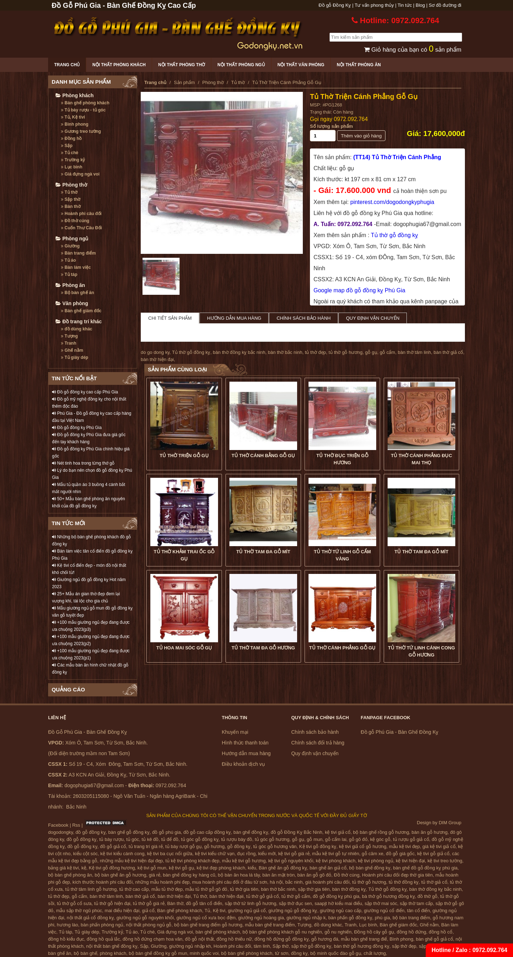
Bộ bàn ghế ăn (77, 292)
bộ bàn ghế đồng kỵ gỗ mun (158, 953)
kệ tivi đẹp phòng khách (221, 867)
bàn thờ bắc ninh (285, 352)
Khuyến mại (235, 732)
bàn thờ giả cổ (448, 352)
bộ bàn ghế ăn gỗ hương (120, 875)
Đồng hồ (71, 138)
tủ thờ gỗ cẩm (295, 896)
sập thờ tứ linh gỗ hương (250, 903)
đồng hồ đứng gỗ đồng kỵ (282, 939)
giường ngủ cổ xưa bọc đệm (205, 917)
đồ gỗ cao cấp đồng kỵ (207, 832)
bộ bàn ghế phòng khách (247, 953)
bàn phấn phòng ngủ (102, 924)
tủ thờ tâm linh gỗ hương (90, 889)
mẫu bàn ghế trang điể (364, 939)
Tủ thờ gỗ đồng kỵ (394, 235)
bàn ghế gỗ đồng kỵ (129, 832)
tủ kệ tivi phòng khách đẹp (192, 860)
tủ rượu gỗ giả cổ (411, 839)
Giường (70, 246)
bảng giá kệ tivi (63, 867)
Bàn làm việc (76, 267)
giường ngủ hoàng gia (261, 917)
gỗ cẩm (387, 352)
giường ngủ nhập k (306, 917)
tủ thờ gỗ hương (345, 352)
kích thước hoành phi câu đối (103, 882)
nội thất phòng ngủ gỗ (149, 924)
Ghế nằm (72, 350)
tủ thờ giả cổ (434, 882)
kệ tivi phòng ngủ (375, 860)
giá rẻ (154, 875)
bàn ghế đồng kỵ (250, 832)
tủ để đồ (169, 839)
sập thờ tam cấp (416, 903)
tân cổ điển (418, 910)
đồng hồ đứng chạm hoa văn (152, 939)
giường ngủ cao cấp (341, 910)
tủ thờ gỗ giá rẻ (149, 903)
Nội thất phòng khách (119, 64)
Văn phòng (72, 303)
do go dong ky (155, 352)
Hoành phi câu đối (81, 213)
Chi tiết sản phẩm (170, 318)
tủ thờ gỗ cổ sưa (74, 903)
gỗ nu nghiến (338, 932)
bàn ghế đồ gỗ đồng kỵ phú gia (425, 867)
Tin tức (405, 5)
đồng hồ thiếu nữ (234, 939)
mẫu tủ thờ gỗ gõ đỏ (206, 889)
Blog (420, 5)
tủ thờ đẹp (315, 352)
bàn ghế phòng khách (218, 932)
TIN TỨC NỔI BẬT (74, 378)
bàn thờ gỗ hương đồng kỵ (361, 946)
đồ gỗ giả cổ (113, 846)
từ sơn (282, 953)
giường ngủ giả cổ (247, 910)
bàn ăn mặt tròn (278, 875)
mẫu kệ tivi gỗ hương (244, 860)
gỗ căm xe (372, 853)
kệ (84, 867)
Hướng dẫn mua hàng (234, 318)
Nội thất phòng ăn (359, 64)
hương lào (67, 924)
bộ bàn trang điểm (411, 917)
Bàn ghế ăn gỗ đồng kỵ (283, 867)
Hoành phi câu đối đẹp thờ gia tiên (397, 875)
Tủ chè (69, 152)
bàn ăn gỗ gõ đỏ (314, 875)
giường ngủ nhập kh (190, 946)
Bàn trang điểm (78, 253)
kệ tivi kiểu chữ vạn (214, 853)
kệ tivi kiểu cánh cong (122, 853)
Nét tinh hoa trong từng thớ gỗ (83, 463)
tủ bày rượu (111, 839)
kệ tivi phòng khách (336, 860)
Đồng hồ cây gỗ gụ (374, 932)
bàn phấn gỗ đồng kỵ (350, 917)
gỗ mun (314, 839)
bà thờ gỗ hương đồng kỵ (388, 896)
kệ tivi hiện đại (410, 860)
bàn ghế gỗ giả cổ (434, 939)
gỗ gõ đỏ (358, 839)
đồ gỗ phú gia (166, 832)
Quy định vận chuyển (372, 318)
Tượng (69, 336)
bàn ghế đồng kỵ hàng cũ (189, 875)
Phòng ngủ (72, 238)
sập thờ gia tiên (314, 889)
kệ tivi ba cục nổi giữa (169, 853)
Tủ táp (69, 274)
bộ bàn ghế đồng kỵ (369, 867)
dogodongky (60, 832)
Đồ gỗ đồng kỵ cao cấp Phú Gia (85, 391)
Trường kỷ (73, 159)
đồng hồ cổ (440, 932)
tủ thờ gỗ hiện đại (112, 903)
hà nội (276, 882)
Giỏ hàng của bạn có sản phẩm (412, 49)
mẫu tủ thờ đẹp (167, 889)
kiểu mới (267, 853)
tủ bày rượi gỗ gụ (183, 846)
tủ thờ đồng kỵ (404, 882)
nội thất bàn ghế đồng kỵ (112, 946)
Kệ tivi (219, 910)
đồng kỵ (299, 953)
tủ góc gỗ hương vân (275, 846)
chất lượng (375, 953)
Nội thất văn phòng (301, 64)
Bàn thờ (71, 206)
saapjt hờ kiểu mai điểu (338, 903)
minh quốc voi (204, 953)
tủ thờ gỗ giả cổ (262, 896)
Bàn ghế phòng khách (85, 102)
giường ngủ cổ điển (384, 910)
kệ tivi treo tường (445, 860)
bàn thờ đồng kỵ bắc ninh (239, 352)
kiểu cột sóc (85, 853)
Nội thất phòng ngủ (241, 64)
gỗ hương (214, 846)
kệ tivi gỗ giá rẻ (294, 853)
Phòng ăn (70, 285)
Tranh (68, 343)
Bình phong (74, 124)
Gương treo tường (81, 131)
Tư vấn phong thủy (374, 5)
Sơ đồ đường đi (445, 5)
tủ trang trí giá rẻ (146, 846)
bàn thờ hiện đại (157, 359)
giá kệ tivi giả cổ (439, 846)
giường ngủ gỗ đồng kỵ (293, 910)
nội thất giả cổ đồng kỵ (90, 917)
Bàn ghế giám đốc (81, 310)
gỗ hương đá (324, 939)
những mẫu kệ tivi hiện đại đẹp (131, 860)
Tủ (207, 910)
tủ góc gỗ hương (272, 839)
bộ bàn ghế (85, 953)
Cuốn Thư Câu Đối (81, 227)
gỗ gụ (371, 352)
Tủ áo (68, 260)
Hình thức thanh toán (245, 743)
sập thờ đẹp (404, 946)
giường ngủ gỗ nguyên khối (145, 917)
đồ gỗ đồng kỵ (91, 832)
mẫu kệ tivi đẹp (404, 846)
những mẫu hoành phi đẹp (162, 882)
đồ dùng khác (76, 328)
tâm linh (262, 946)
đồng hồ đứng (411, 932)
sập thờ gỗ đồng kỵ (311, 946)
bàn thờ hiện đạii (226, 896)
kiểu (252, 867)
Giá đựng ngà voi (80, 174)
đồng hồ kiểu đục (66, 939)
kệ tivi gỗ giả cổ (433, 853)
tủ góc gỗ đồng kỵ (199, 839)
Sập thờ (70, 199)
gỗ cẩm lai (335, 839)
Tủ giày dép (74, 357)
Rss (76, 825)
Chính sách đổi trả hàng (317, 743)
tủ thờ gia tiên (244, 889)
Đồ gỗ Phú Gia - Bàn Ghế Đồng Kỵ (400, 732)
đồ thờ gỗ (428, 896)
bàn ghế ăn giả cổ (328, 867)
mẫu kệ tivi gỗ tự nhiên (335, 853)
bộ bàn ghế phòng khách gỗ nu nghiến (282, 932)
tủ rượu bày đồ (236, 839)
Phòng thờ (71, 185)
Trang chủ (67, 64)
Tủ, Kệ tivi (73, 117)
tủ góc (132, 839)
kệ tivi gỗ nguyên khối (290, 860)
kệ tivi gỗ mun (152, 867)
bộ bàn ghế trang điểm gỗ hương (208, 924)
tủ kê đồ (150, 839)
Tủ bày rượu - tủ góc (83, 110)
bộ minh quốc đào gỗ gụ (335, 953)
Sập (67, 145)
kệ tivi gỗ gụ (181, 867)
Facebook (58, 825)
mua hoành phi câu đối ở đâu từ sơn (229, 882)
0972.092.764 (351, 119)
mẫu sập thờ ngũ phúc (79, 910)
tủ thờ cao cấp (134, 889)
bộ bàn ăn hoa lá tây (239, 875)
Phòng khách (75, 95)
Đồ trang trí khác (79, 321)
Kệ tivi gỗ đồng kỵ (317, 846)
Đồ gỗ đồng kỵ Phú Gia (77, 427)
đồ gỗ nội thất (199, 939)
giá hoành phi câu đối (327, 882)
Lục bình (71, 166)
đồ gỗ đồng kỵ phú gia (336, 896)
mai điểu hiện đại (122, 910)
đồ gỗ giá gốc (400, 853)
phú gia (382, 917)
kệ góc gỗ (380, 839)
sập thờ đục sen (295, 903)
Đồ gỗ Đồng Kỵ (334, 5)
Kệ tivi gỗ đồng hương (112, 867)
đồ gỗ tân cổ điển (204, 903)
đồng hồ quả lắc (103, 939)
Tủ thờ (69, 192)
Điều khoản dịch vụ (243, 764)
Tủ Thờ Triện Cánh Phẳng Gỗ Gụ (364, 96)
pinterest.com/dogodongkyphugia (392, 202)
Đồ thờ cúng (75, 220)
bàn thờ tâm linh (414, 352)
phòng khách (113, 953)
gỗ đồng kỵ (239, 846)
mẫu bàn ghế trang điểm (270, 924)
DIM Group (450, 822)
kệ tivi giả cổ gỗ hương (363, 846)
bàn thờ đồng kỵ (349, 889)
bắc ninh (294, 882)
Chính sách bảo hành (303, 318)
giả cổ (148, 910)
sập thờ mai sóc (381, 903)
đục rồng (246, 853)
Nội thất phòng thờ (181, 64)
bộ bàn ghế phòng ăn (70, 875)
